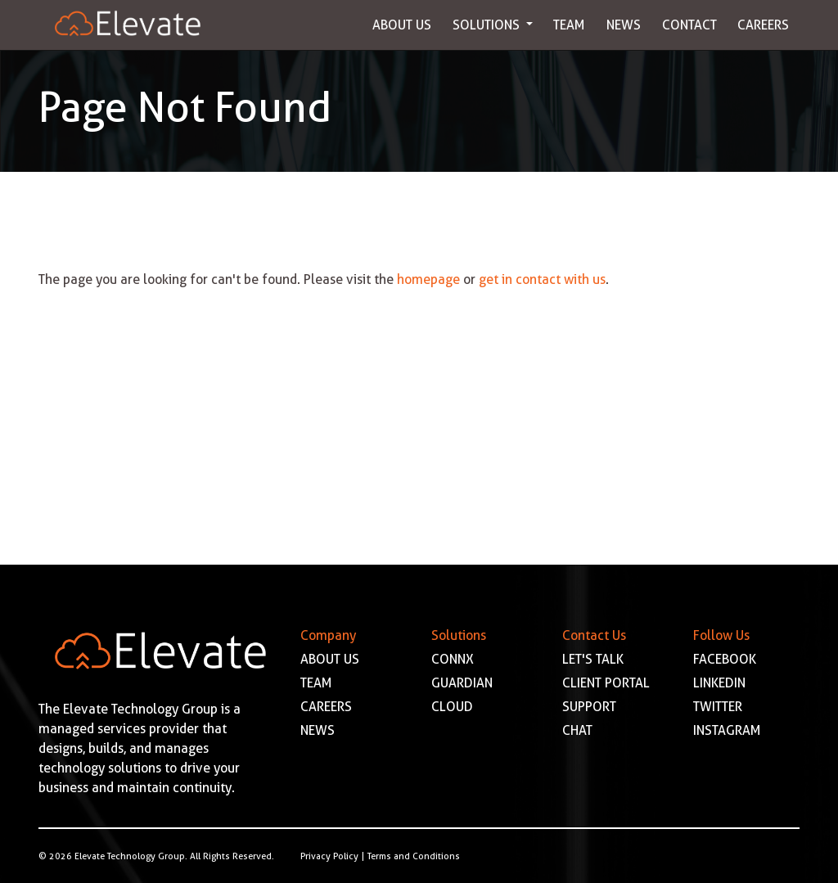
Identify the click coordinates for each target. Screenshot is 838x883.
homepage (428, 279)
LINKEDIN (719, 683)
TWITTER (717, 706)
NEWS (317, 730)
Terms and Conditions (413, 856)
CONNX (452, 659)
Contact (689, 25)
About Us (401, 25)
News (623, 25)
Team (569, 25)
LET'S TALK (593, 659)
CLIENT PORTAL (606, 683)
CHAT (577, 730)
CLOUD (452, 706)
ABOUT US (329, 659)
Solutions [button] (488, 25)
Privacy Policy (329, 856)
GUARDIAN (462, 683)
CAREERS (326, 706)
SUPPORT (589, 706)
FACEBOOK (724, 659)
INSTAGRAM (727, 730)
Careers (763, 25)
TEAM (316, 683)
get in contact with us (542, 279)
